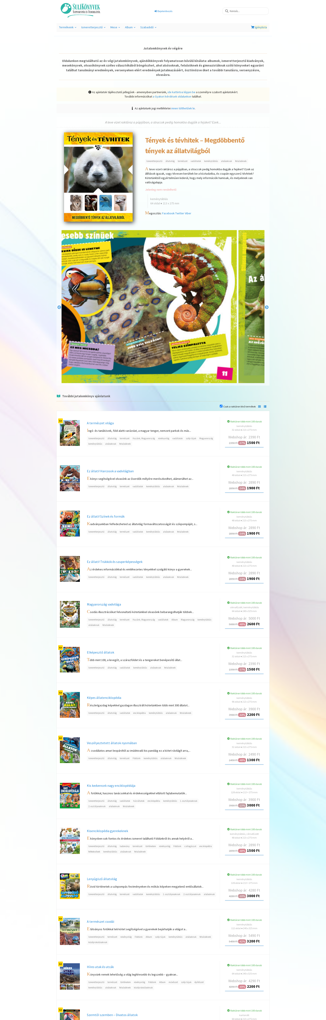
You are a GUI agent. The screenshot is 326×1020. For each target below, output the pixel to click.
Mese (115, 28)
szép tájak (191, 438)
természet (183, 161)
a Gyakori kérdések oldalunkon (172, 96)
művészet (173, 982)
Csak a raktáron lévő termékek (239, 406)
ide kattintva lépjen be (181, 92)
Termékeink (68, 28)
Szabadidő (148, 28)
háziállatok (138, 800)
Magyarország (206, 438)
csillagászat (190, 846)
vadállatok (196, 161)
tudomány (125, 846)
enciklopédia (139, 713)
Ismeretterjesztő (93, 28)
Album (130, 28)
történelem (151, 846)
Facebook (168, 213)
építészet (199, 982)
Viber (188, 213)
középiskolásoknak (97, 942)
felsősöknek (241, 161)
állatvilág (170, 161)
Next (267, 307)
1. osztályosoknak (188, 800)
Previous (59, 307)
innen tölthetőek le (183, 108)
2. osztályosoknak (97, 806)
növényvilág (163, 438)
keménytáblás (211, 161)
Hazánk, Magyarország (144, 438)
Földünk (137, 758)
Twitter (179, 213)
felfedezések (94, 851)
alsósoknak (226, 161)
